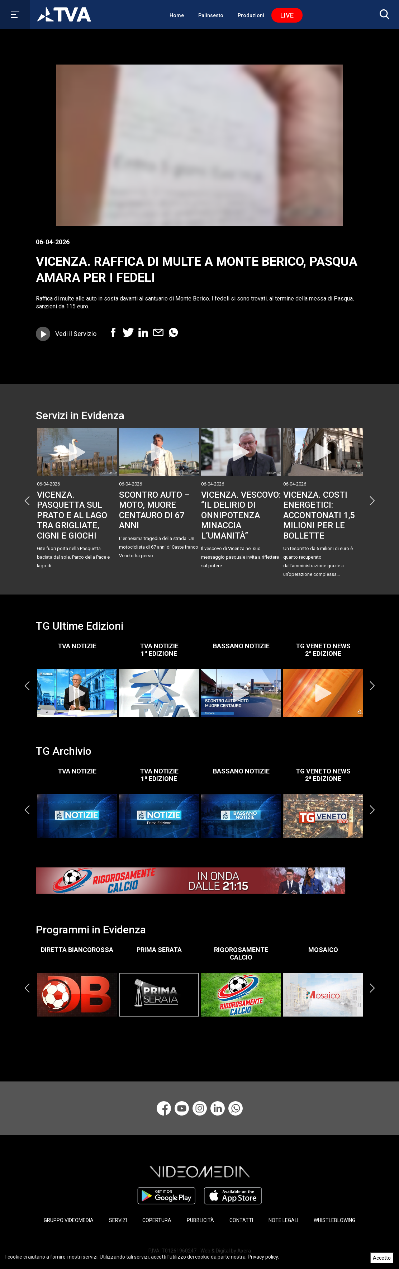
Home (177, 15)
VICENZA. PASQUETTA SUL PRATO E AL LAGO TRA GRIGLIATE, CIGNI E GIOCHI (72, 515)
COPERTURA (156, 1220)
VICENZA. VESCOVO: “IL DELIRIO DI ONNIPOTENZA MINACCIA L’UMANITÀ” (241, 515)
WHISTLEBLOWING (334, 1220)
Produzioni (251, 15)
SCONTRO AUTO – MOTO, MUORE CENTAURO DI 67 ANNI (154, 510)
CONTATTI (241, 1220)
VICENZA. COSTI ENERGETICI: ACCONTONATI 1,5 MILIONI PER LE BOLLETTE (319, 515)
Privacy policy (263, 1257)
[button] (382, 14)
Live (287, 15)
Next (372, 501)
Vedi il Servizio (75, 333)
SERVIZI (118, 1220)
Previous (27, 501)
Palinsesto (210, 15)
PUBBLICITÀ (200, 1220)
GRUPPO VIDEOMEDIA (69, 1220)
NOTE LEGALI (283, 1220)
